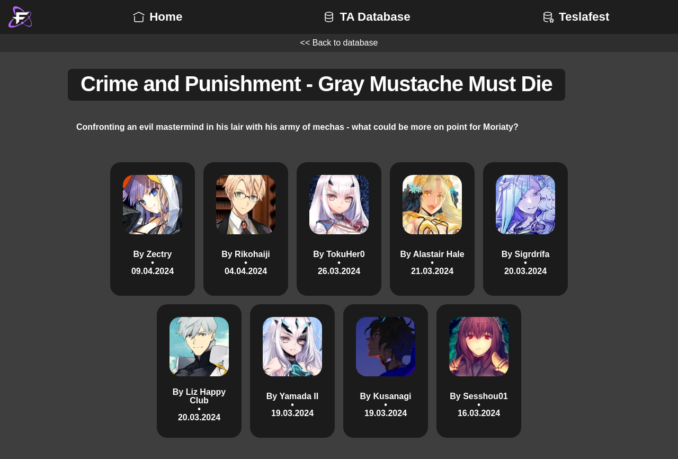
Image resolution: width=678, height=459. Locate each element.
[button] (20, 17)
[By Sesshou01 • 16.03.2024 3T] (478, 371)
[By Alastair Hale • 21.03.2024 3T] (432, 229)
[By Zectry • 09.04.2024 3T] (152, 229)
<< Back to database (339, 42)
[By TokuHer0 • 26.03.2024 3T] (339, 229)
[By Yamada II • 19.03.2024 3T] (292, 371)
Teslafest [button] (574, 16)
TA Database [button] (366, 16)
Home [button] (156, 16)
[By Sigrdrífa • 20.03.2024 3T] (525, 229)
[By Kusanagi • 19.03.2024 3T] (385, 371)
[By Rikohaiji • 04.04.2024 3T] (245, 229)
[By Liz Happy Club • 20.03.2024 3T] (199, 371)
